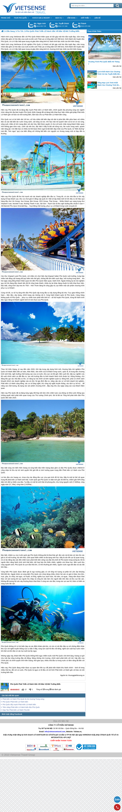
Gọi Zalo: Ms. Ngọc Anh (30, 25)
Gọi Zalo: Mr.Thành (75, 25)
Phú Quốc (37, 44)
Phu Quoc (13, 206)
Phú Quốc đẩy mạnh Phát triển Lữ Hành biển (19, 704)
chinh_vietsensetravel (56, 26)
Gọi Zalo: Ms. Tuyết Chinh (52, 25)
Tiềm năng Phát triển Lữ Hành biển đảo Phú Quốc (21, 707)
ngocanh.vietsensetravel (35, 26)
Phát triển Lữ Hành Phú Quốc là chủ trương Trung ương (23, 699)
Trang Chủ (30, 7)
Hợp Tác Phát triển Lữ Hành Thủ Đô (16, 710)
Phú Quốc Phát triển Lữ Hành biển (15, 702)
